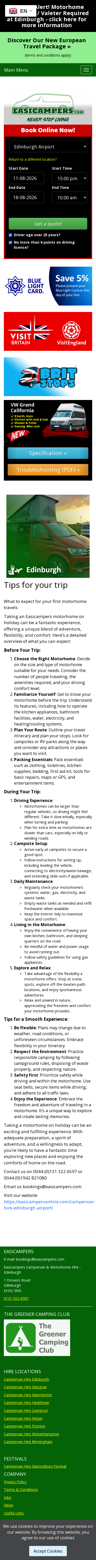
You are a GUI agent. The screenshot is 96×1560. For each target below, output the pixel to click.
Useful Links (14, 1513)
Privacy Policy (15, 1481)
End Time (60, 187)
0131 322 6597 (16, 1298)
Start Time (62, 168)
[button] (10, 440)
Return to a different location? (33, 159)
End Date (17, 187)
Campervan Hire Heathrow (26, 1402)
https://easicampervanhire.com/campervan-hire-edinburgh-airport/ (49, 1205)
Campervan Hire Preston (24, 1426)
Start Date (18, 168)
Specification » (48, 453)
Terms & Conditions (21, 1489)
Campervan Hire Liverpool (26, 1410)
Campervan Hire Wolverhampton (31, 1434)
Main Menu (16, 70)
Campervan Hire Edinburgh (26, 1379)
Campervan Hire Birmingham (28, 1441)
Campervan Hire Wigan (23, 1418)
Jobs (7, 1497)
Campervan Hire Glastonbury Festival (35, 1466)
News (8, 1505)
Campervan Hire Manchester (28, 1394)
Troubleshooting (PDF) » (48, 469)
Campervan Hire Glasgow (25, 1386)
